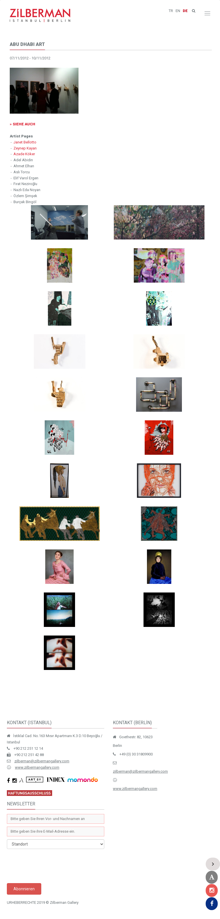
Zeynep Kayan (25, 148)
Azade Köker (24, 154)
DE (185, 11)
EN (178, 11)
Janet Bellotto (24, 142)
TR (171, 11)
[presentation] (50, 866)
